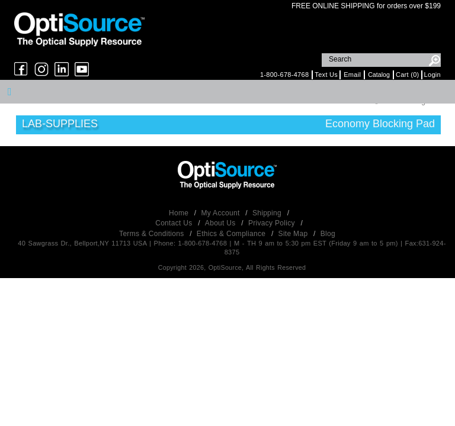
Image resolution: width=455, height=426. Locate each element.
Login (432, 74)
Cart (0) (407, 74)
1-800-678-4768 (284, 74)
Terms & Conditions (152, 234)
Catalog (379, 74)
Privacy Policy (272, 223)
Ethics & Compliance (232, 234)
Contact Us (174, 223)
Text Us (326, 74)
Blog (328, 234)
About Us (221, 223)
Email (352, 74)
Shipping (268, 213)
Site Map (294, 234)
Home (180, 213)
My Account (221, 213)
